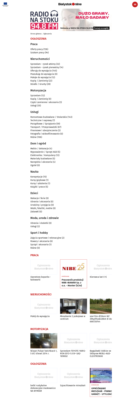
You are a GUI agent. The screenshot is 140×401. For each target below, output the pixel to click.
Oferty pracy (36, 49)
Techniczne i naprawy (41, 120)
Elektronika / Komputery (42, 155)
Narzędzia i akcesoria (41, 162)
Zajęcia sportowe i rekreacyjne (45, 237)
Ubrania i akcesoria (40, 201)
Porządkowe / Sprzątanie (43, 123)
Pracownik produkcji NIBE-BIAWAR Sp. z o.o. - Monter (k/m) (73, 282)
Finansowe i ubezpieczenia (43, 130)
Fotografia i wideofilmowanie (45, 133)
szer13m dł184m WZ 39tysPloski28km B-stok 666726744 (101, 319)
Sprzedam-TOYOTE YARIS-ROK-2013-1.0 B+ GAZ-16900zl (73, 353)
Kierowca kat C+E (98, 277)
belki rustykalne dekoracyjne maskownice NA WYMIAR (43, 388)
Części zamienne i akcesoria (44, 102)
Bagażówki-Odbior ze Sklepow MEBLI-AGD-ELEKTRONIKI (100, 353)
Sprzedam (35, 95)
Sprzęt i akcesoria (39, 244)
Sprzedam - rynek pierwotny (44, 67)
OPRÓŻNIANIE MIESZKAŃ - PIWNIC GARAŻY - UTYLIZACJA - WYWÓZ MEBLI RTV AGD (102, 391)
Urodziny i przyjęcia (40, 205)
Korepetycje (36, 176)
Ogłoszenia (47, 34)
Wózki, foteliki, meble (41, 208)
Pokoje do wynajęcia (40, 77)
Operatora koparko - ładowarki (40, 278)
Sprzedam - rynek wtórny (43, 64)
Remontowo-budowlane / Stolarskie (48, 117)
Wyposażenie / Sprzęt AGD (43, 152)
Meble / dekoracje (39, 148)
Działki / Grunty (38, 84)
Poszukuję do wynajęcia (42, 74)
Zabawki (34, 211)
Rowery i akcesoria (39, 241)
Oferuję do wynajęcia (41, 70)
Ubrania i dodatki (39, 223)
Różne (33, 137)
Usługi (33, 105)
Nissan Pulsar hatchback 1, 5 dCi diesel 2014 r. (43, 352)
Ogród (33, 165)
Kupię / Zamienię (39, 80)
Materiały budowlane (41, 158)
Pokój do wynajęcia (40, 316)
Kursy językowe (37, 180)
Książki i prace (37, 186)
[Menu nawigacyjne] (135, 4)
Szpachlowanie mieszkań (72, 385)
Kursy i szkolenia (38, 183)
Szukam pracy (37, 52)
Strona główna (36, 34)
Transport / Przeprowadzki (43, 127)
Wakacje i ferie (37, 198)
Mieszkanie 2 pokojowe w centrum (72, 317)
